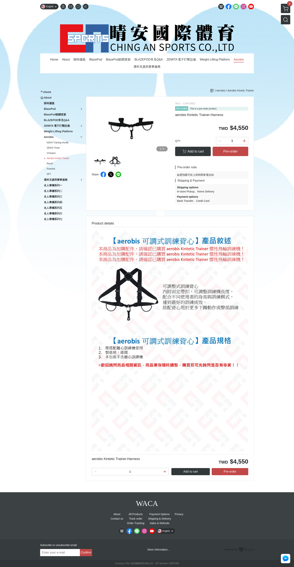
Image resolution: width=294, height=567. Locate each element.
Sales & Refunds (159, 523)
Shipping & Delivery (159, 518)
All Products (136, 514)
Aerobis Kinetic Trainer (58, 158)
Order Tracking (135, 523)
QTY (178, 140)
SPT (49, 174)
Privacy (179, 514)
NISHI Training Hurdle (58, 142)
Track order (135, 518)
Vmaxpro (51, 153)
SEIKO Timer (53, 148)
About (116, 514)
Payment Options (159, 514)
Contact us (117, 518)
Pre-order (181, 108)
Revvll (50, 163)
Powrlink (51, 169)
